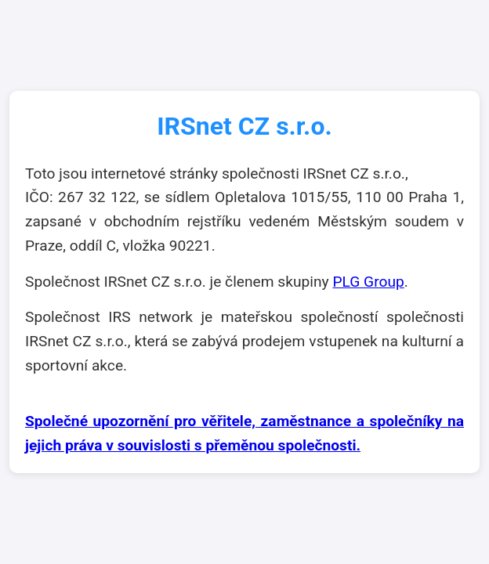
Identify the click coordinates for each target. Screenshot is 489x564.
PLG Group (368, 282)
